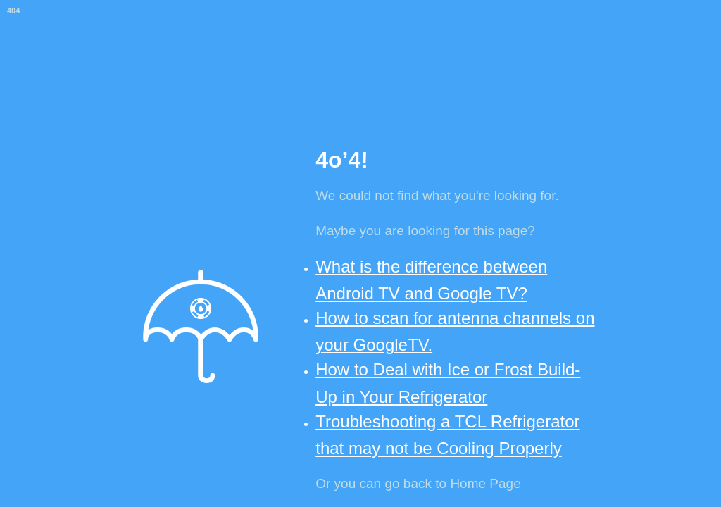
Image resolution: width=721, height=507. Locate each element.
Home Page (485, 483)
